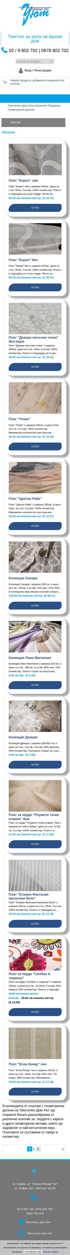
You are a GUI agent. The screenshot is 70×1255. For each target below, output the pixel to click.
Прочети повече (50, 1252)
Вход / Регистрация (38, 70)
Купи (35, 207)
